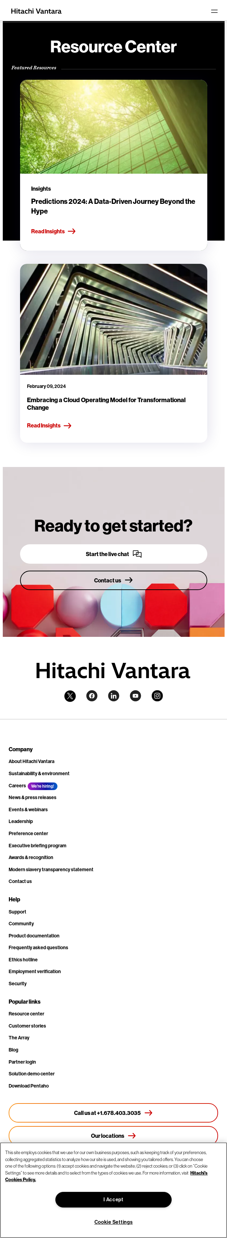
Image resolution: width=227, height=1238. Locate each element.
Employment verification (35, 971)
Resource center (26, 1014)
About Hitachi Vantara (31, 761)
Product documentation (34, 936)
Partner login (22, 1062)
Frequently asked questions (38, 947)
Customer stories (27, 1026)
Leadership (21, 821)
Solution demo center (32, 1074)
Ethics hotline (23, 959)
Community (21, 923)
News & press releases (32, 797)
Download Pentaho (29, 1086)
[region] (113, 1190)
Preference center (28, 833)
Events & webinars (28, 809)
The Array (19, 1037)
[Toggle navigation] (214, 11)
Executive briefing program (37, 845)
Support (17, 912)
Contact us (20, 881)
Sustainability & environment (39, 773)
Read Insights (53, 231)
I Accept (113, 1199)
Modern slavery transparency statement (51, 869)
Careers (17, 785)
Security (18, 983)
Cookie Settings (113, 1222)
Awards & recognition (31, 857)
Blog (13, 1050)
